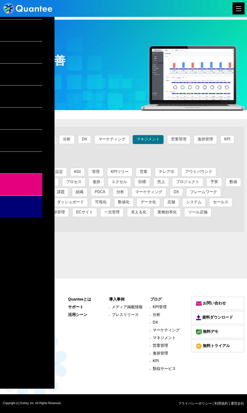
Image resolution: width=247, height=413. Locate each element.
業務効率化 (167, 212)
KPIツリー (120, 172)
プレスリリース (125, 315)
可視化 (101, 202)
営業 (144, 172)
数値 (233, 182)
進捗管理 (205, 139)
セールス (220, 202)
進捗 (97, 182)
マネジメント (148, 139)
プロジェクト (187, 182)
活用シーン (77, 315)
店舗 (171, 202)
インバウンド (26, 182)
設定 (59, 172)
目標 (142, 182)
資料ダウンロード (214, 317)
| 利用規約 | (221, 403)
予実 (214, 182)
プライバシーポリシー (195, 403)
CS (52, 182)
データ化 (148, 202)
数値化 (124, 202)
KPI (228, 139)
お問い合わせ (211, 303)
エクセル (119, 182)
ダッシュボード (70, 202)
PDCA (100, 192)
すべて (21, 139)
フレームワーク (203, 192)
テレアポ (166, 172)
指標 (42, 202)
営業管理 (179, 139)
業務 (19, 192)
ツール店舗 (197, 212)
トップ (10, 114)
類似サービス (26, 149)
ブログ (28, 114)
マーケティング (112, 139)
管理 (96, 172)
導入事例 (116, 299)
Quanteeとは (79, 299)
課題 (61, 192)
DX (84, 139)
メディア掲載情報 (127, 307)
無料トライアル (213, 346)
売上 (161, 182)
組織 (79, 192)
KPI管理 (45, 139)
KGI (77, 172)
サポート (75, 307)
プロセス (74, 182)
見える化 (138, 212)
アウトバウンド (199, 172)
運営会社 (237, 403)
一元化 (40, 192)
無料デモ (207, 331)
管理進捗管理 (26, 222)
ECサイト (84, 212)
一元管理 (112, 212)
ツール (21, 202)
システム (194, 202)
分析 (67, 139)
